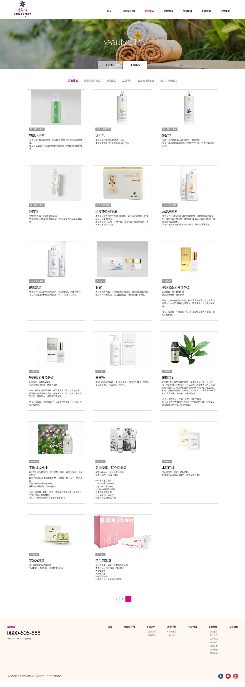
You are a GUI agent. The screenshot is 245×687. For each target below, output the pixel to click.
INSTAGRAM (235, 681)
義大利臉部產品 (92, 80)
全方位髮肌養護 (146, 80)
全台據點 (225, 10)
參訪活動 (172, 640)
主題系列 (127, 80)
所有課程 (73, 80)
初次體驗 (187, 10)
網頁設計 (57, 681)
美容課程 (110, 65)
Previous (117, 604)
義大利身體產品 (168, 80)
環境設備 (214, 658)
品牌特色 (214, 648)
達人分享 (214, 640)
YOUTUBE (228, 681)
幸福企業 (214, 651)
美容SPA (149, 10)
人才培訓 (214, 644)
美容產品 (135, 65)
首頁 (109, 10)
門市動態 (214, 655)
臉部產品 (111, 80)
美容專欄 (206, 10)
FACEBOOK (220, 681)
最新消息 (168, 10)
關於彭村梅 (129, 10)
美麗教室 (214, 637)
